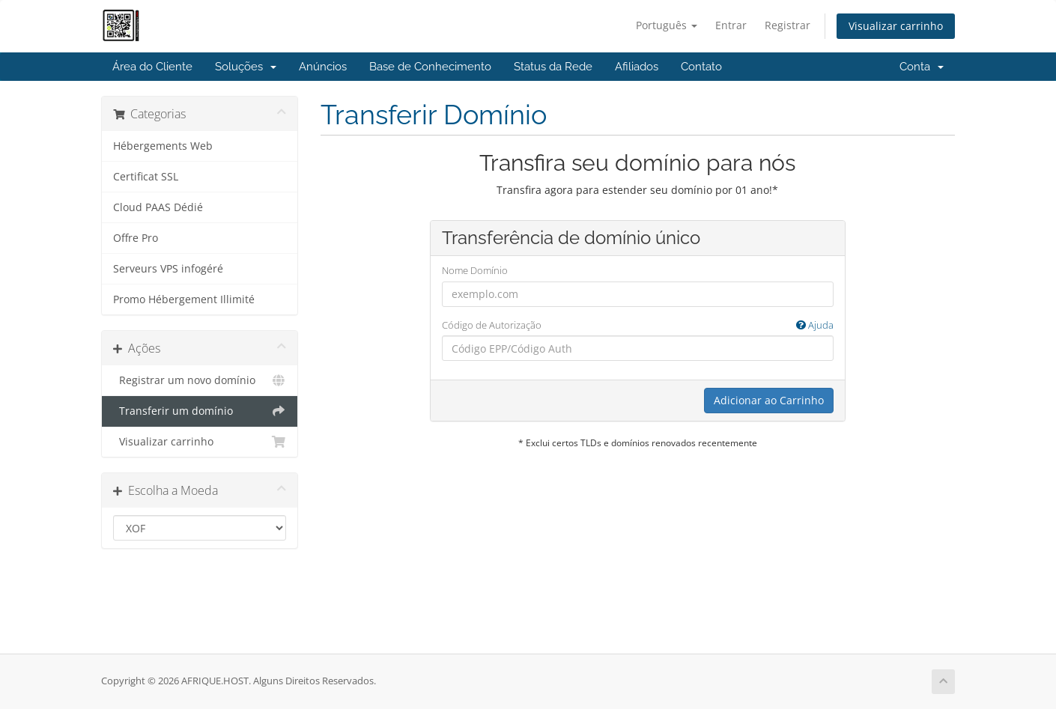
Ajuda (815, 325)
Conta (921, 66)
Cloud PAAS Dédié (158, 207)
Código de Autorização (638, 325)
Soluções (245, 66)
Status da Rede (553, 66)
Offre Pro (135, 238)
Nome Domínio (475, 270)
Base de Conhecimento (430, 66)
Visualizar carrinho (896, 26)
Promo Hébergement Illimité (184, 299)
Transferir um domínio (199, 411)
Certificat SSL (145, 176)
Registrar (787, 25)
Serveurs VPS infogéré (168, 269)
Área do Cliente (152, 66)
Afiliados (636, 66)
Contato (701, 66)
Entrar (731, 25)
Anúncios (323, 66)
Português (666, 25)
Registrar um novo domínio (199, 380)
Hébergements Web (163, 146)
